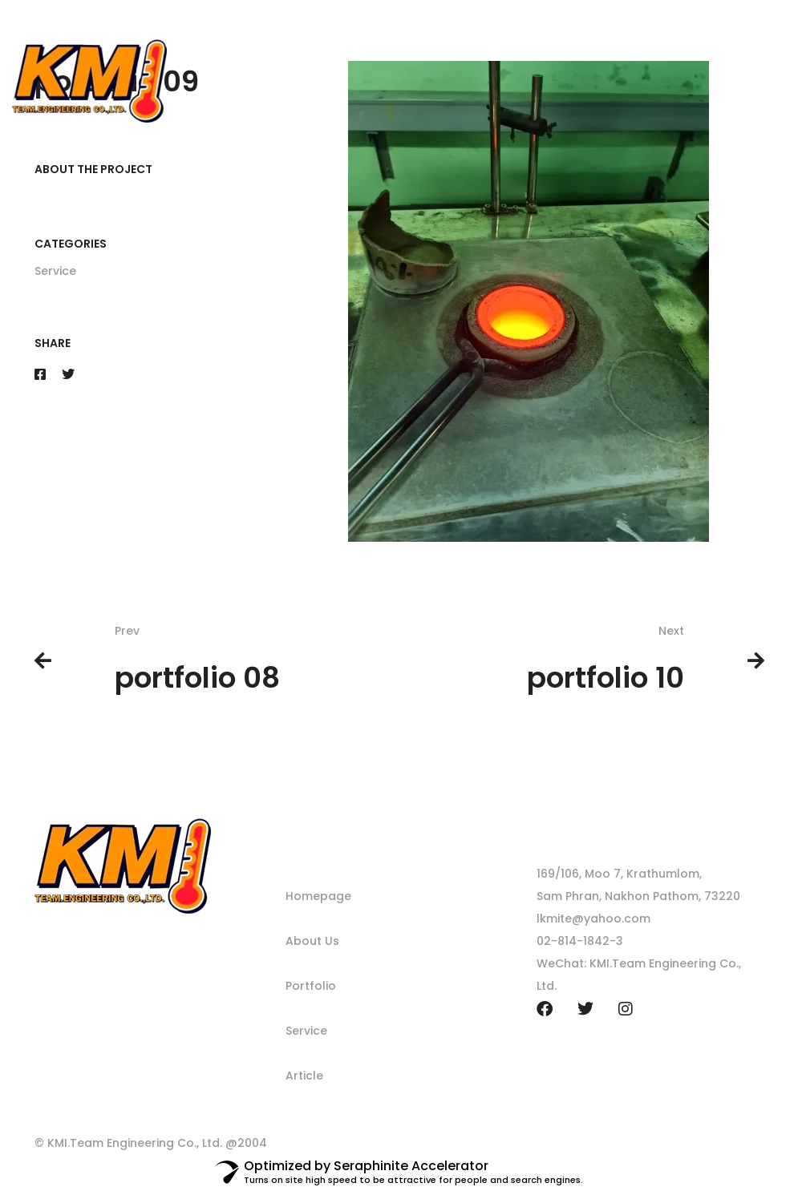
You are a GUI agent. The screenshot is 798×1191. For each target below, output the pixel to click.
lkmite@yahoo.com (593, 918)
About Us (312, 941)
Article (304, 1076)
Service (55, 271)
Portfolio (311, 986)
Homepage (318, 896)
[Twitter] (68, 375)
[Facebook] (40, 375)
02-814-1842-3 (580, 941)
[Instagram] (625, 1009)
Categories (70, 244)
